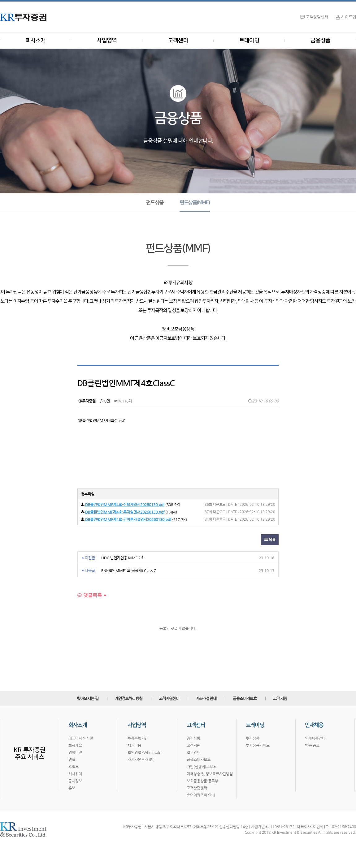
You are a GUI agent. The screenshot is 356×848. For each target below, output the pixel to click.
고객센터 (178, 40)
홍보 (71, 788)
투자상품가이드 (258, 745)
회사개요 (75, 745)
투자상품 (252, 738)
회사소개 (36, 40)
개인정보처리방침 (128, 698)
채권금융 (134, 745)
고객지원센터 (169, 698)
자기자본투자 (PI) (141, 759)
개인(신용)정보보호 (201, 766)
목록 (270, 539)
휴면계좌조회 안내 (201, 795)
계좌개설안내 (206, 698)
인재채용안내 (315, 738)
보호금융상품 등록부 (202, 781)
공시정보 (75, 781)
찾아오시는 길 (87, 698)
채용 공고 (312, 745)
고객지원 (280, 698)
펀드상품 (154, 202)
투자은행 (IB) (138, 738)
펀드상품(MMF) (195, 202)
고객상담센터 (197, 788)
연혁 (71, 759)
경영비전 (75, 752)
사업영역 (107, 40)
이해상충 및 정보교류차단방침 (210, 774)
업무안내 (193, 752)
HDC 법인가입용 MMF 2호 (122, 558)
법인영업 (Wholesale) (145, 752)
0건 (105, 401)
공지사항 (193, 738)
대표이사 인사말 (80, 738)
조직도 (73, 766)
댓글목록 (89, 595)
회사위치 (75, 774)
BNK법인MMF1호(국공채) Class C (128, 570)
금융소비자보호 (245, 698)
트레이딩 (249, 40)
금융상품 (320, 40)
